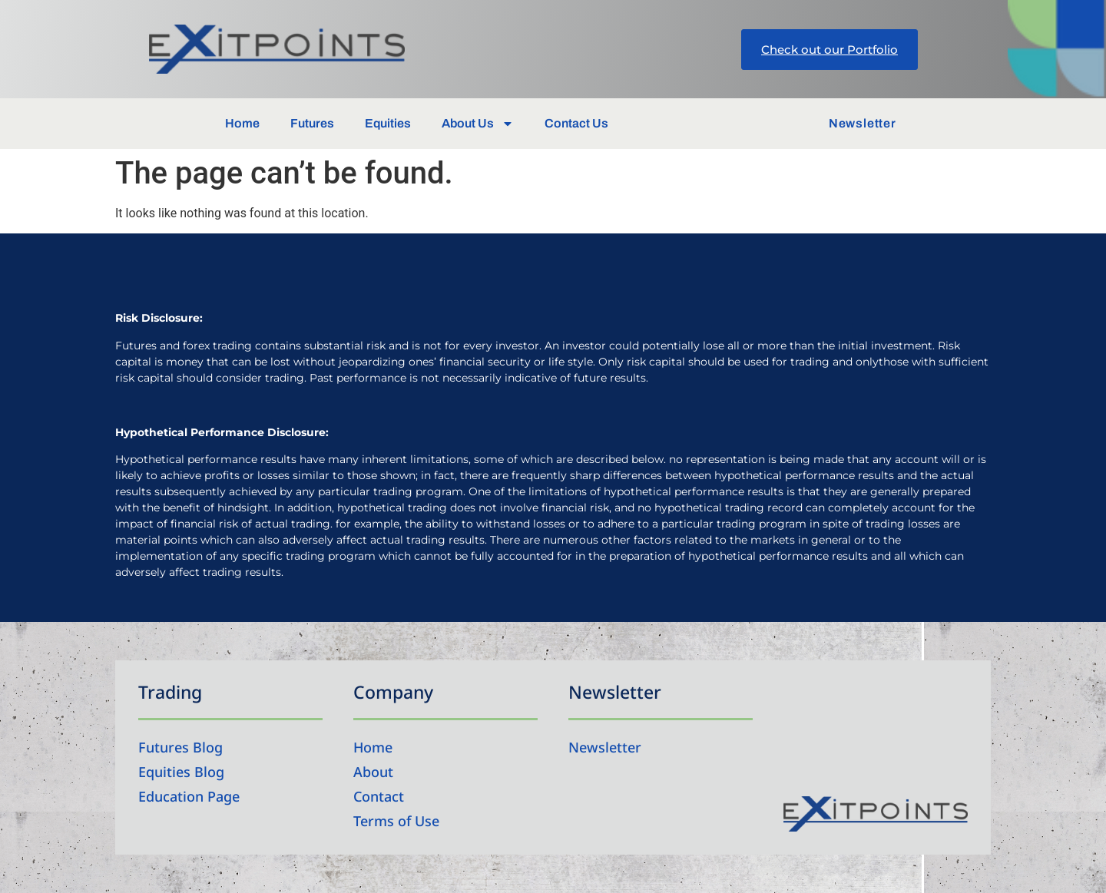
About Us (478, 123)
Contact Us (576, 123)
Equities (388, 123)
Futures (312, 123)
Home (242, 123)
